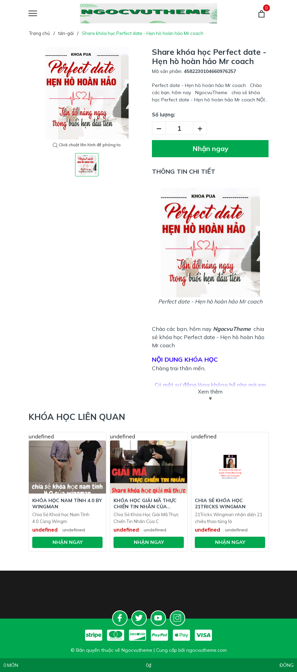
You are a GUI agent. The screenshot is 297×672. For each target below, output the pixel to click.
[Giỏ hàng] (261, 13)
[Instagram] (177, 618)
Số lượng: (163, 114)
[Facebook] (120, 618)
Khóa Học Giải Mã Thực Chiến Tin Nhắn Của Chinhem (145, 503)
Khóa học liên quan (76, 416)
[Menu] (41, 14)
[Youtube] (158, 618)
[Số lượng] (179, 128)
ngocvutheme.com (206, 650)
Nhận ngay (210, 148)
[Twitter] (139, 618)
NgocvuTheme (232, 328)
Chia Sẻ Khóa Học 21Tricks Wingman (220, 503)
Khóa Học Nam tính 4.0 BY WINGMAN (67, 503)
